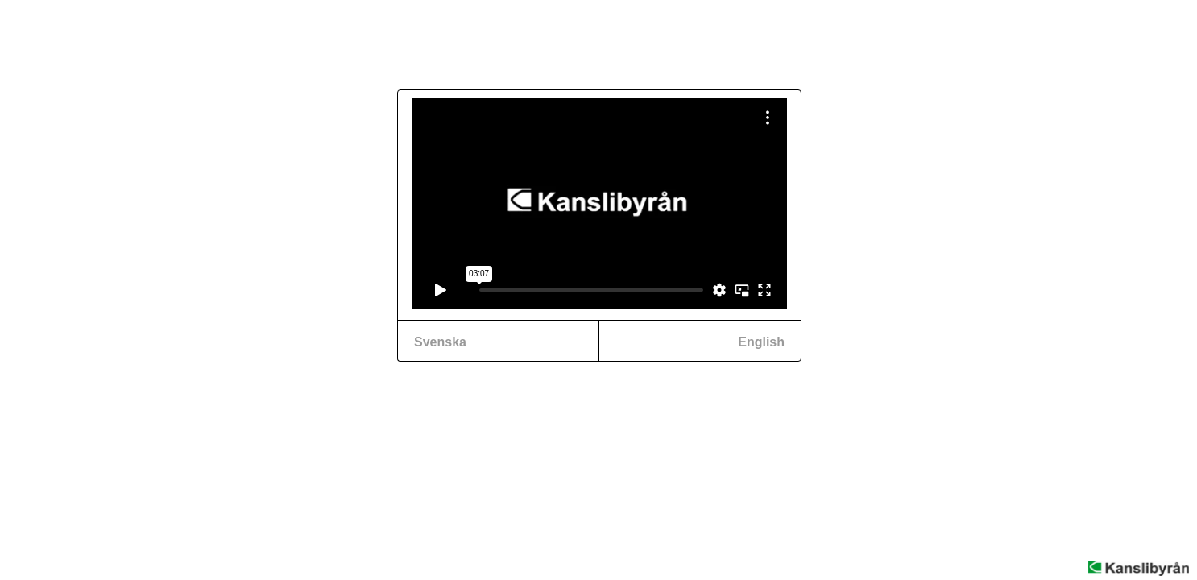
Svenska (440, 342)
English (761, 342)
